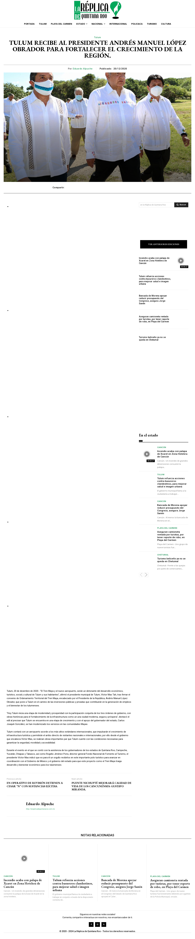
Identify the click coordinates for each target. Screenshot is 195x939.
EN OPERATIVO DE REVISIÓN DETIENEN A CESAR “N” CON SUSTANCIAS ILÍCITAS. (35, 784)
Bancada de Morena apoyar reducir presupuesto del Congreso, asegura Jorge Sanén (153, 300)
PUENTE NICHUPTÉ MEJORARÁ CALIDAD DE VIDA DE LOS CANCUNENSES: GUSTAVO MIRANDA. (101, 786)
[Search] (181, 204)
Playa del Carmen (167, 528)
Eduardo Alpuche (83, 68)
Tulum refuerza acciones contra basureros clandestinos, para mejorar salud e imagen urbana (155, 280)
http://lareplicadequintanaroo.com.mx (40, 809)
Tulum (97, 37)
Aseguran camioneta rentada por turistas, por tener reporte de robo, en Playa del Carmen (153, 319)
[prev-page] (141, 575)
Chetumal (163, 555)
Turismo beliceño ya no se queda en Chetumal (152, 338)
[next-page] (146, 575)
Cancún (161, 447)
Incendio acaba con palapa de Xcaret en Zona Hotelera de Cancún (154, 261)
